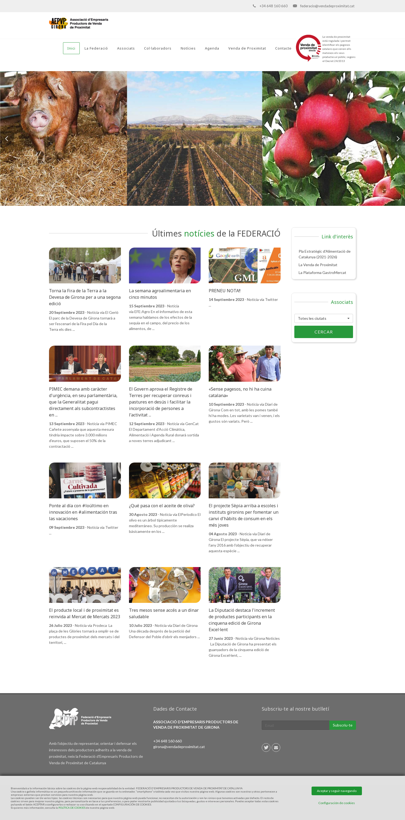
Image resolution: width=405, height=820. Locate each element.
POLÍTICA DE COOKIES (71, 807)
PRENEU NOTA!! (224, 291)
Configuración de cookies (336, 803)
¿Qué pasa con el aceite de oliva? (162, 506)
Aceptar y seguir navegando (337, 791)
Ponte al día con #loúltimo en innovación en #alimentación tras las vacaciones (83, 512)
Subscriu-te (342, 725)
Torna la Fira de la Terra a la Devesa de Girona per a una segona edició (85, 297)
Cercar (313, 332)
